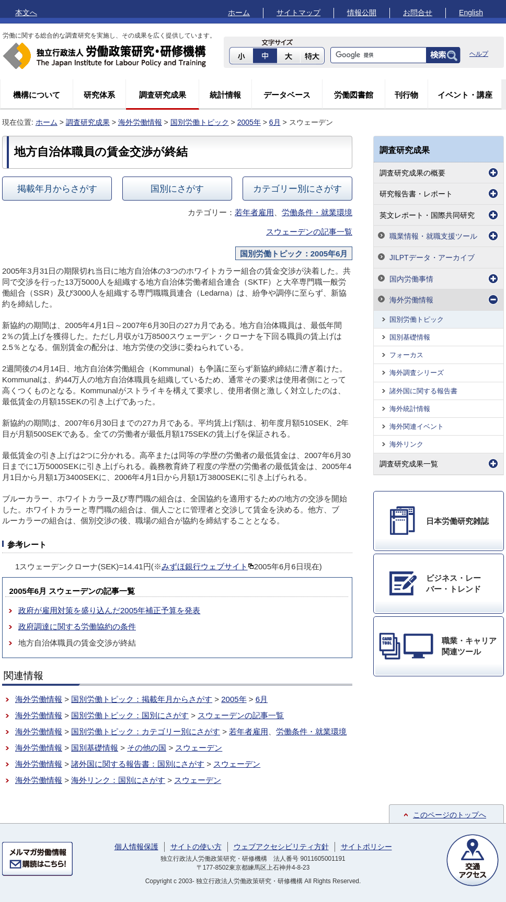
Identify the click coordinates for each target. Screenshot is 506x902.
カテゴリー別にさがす (297, 188)
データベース (286, 94)
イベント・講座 (465, 94)
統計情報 (225, 94)
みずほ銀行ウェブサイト (208, 566)
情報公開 (361, 12)
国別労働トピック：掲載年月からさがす (141, 699)
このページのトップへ (449, 815)
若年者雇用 (254, 212)
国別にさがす (177, 188)
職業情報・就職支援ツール (433, 236)
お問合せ (417, 12)
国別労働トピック (199, 122)
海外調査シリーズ (416, 373)
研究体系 (99, 94)
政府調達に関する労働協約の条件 (77, 626)
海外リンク (406, 444)
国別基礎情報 (94, 747)
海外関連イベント (416, 426)
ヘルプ (478, 53)
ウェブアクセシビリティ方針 (281, 846)
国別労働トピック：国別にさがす (130, 715)
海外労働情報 (140, 122)
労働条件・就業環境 (317, 212)
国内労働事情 (411, 279)
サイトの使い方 (196, 846)
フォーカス (406, 355)
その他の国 (146, 747)
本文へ (26, 12)
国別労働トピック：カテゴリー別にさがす (145, 731)
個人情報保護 (136, 846)
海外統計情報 (409, 409)
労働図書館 (353, 94)
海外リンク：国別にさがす (118, 780)
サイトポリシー (366, 846)
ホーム (239, 12)
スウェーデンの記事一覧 (309, 231)
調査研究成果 (162, 94)
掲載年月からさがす (57, 188)
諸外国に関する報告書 (423, 391)
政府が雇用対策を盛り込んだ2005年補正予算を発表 (109, 610)
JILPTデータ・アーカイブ (432, 257)
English (471, 12)
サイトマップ (298, 12)
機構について (36, 94)
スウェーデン (198, 747)
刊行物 (406, 94)
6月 (275, 122)
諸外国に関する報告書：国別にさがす (137, 763)
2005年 (249, 122)
